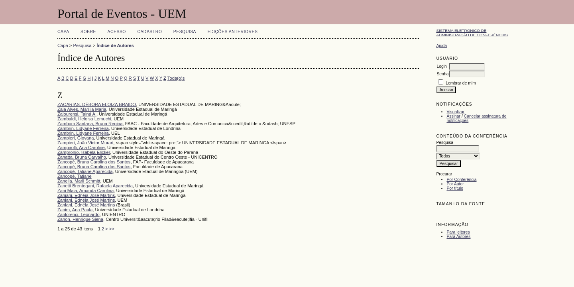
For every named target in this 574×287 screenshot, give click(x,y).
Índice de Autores (115, 45)
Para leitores (458, 232)
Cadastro (149, 31)
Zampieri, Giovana (75, 138)
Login (441, 66)
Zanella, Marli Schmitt (78, 181)
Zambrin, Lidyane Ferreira (83, 128)
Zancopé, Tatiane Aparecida (85, 171)
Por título (454, 188)
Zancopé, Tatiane (74, 176)
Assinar (453, 116)
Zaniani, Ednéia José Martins (86, 195)
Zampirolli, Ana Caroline (81, 147)
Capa (63, 31)
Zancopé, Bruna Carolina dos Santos (93, 161)
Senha (442, 74)
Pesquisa (184, 31)
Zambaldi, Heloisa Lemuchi (84, 118)
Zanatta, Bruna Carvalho (81, 157)
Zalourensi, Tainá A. (76, 114)
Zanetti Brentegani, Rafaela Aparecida (95, 185)
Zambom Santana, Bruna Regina (90, 123)
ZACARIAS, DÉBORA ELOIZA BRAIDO (96, 104)
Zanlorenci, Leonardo (78, 214)
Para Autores (458, 236)
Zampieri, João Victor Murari (85, 142)
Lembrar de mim (461, 83)
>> (111, 228)
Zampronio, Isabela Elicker (83, 152)
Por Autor (455, 184)
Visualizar (455, 112)
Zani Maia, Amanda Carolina (85, 190)
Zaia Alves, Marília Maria (81, 109)
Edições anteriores (233, 31)
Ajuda (441, 45)
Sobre (88, 31)
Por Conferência (461, 179)
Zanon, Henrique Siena (80, 219)
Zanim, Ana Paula (74, 209)
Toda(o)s (176, 78)
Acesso (117, 31)
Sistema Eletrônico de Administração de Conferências (472, 32)
